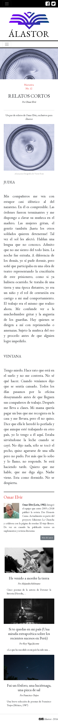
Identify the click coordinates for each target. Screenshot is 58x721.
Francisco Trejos (31, 695)
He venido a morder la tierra (29, 578)
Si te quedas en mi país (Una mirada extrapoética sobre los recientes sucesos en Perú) (29, 633)
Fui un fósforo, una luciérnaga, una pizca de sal (29, 687)
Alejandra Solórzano (30, 583)
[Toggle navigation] (6, 4)
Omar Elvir (31, 102)
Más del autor (47, 537)
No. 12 (29, 88)
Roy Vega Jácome (31, 643)
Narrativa (29, 84)
